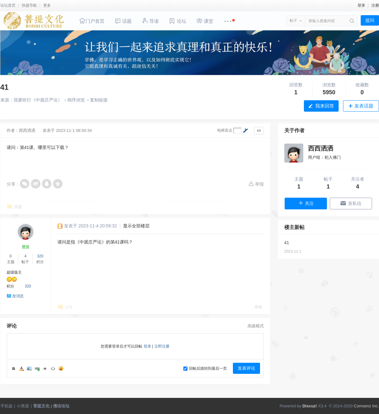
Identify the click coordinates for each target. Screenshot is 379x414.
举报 (256, 184)
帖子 (293, 20)
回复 (18, 207)
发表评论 (246, 368)
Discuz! (309, 406)
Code (53, 368)
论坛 (177, 21)
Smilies (61, 368)
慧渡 (25, 247)
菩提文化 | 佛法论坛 (51, 406)
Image (29, 368)
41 (4, 87)
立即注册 (161, 346)
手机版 (6, 406)
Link (37, 368)
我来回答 (324, 105)
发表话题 (363, 105)
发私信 (350, 203)
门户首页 (91, 20)
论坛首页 (7, 5)
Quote (45, 368)
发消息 (18, 296)
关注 (306, 203)
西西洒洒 (27, 130)
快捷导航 (29, 5)
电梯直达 (224, 130)
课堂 (204, 20)
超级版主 (14, 272)
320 (40, 256)
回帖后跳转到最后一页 (205, 368)
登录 (361, 5)
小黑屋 (23, 406)
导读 (150, 20)
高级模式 (255, 326)
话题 (123, 21)
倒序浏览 (76, 99)
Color (21, 368)
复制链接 (99, 99)
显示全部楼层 (136, 225)
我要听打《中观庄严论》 (38, 99)
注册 (375, 5)
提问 (369, 20)
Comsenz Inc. (366, 406)
